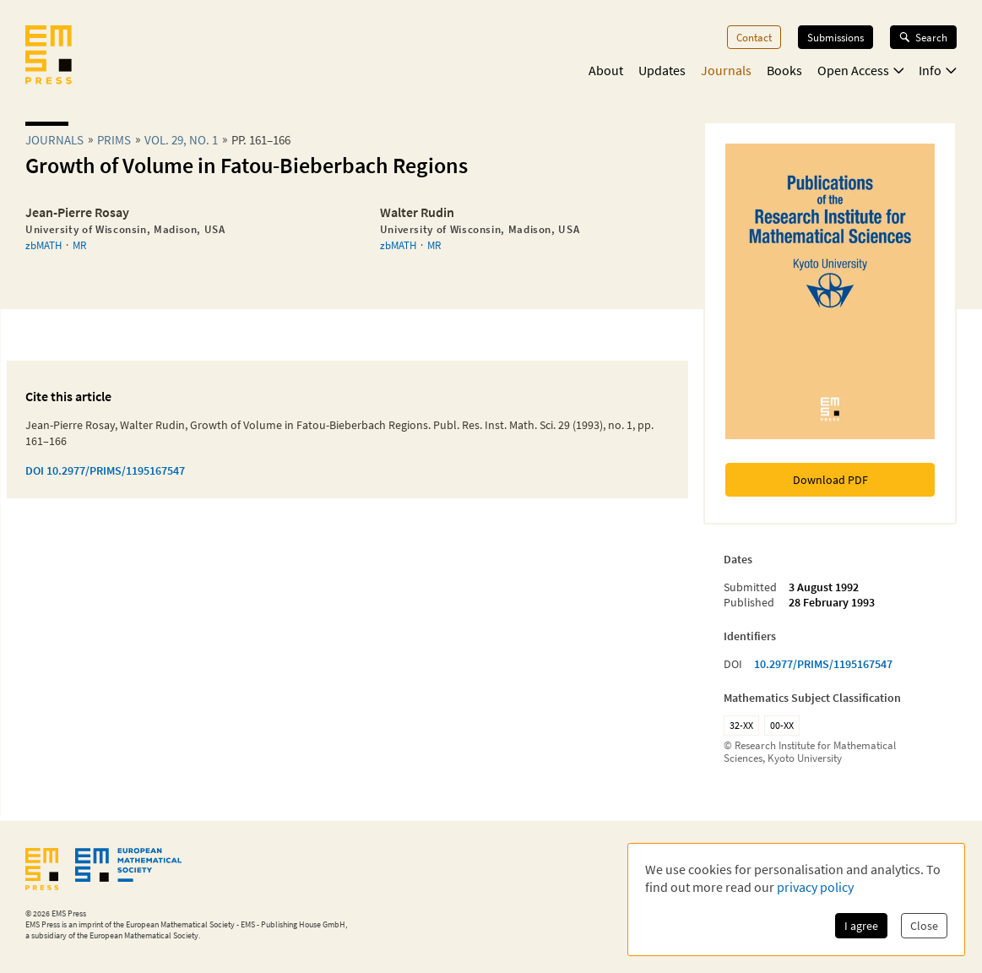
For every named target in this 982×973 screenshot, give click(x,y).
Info (938, 70)
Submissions (835, 37)
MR (79, 245)
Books (784, 70)
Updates (662, 70)
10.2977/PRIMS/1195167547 (823, 663)
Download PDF (830, 479)
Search (923, 37)
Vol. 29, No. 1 (181, 140)
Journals (726, 70)
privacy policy (815, 886)
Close (924, 925)
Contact (754, 37)
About (606, 70)
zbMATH (43, 245)
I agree (861, 925)
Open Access (860, 70)
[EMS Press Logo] (48, 56)
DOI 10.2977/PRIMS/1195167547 (105, 470)
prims (114, 140)
